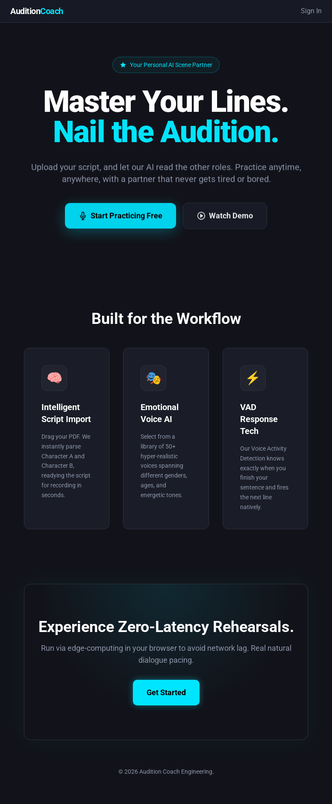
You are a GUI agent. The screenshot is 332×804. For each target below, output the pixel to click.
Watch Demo (225, 224)
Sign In (311, 11)
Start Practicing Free (120, 224)
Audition (36, 11)
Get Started (166, 693)
